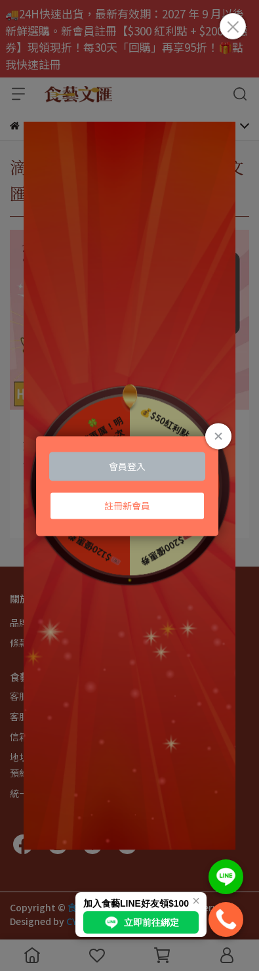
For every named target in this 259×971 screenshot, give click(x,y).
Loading (130, 485)
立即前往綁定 (141, 922)
